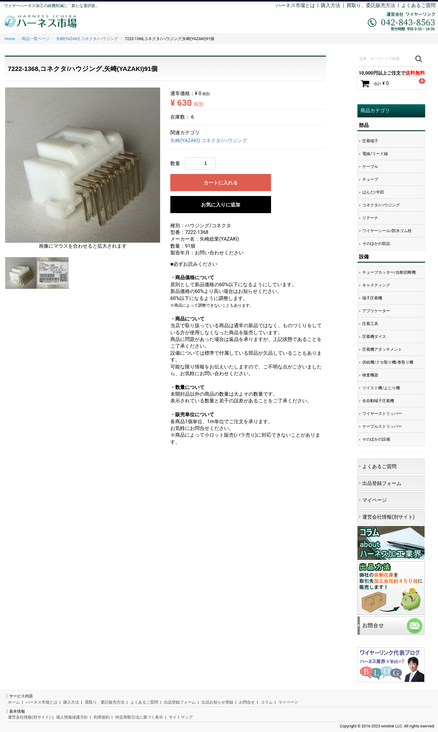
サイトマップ (181, 717)
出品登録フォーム (381, 483)
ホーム (14, 702)
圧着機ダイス (374, 336)
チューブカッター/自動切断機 (388, 272)
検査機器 (370, 375)
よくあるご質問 (418, 5)
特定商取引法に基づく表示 (139, 717)
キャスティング (376, 285)
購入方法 (330, 5)
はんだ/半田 (373, 192)
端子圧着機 (372, 298)
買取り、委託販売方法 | (373, 5)
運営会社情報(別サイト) (388, 517)
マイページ (374, 500)
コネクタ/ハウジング (381, 205)
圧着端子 (370, 141)
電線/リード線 (375, 153)
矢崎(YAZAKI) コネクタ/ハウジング (208, 140)
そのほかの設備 (376, 439)
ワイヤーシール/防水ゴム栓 (386, 230)
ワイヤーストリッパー (382, 413)
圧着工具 (370, 323)
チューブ (370, 179)
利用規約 (102, 717)
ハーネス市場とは (295, 5)
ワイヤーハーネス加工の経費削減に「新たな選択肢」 (51, 5)
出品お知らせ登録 (217, 702)
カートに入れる (221, 183)
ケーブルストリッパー (382, 426)
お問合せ (247, 702)
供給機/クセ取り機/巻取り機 (387, 362)
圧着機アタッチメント (382, 349)
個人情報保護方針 (72, 717)
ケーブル (370, 166)
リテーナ (370, 218)
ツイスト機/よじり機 (381, 388)
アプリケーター (376, 311)
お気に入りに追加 (220, 205)
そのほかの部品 (376, 243)
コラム (267, 702)
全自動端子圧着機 (378, 400)
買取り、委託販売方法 (105, 702)
